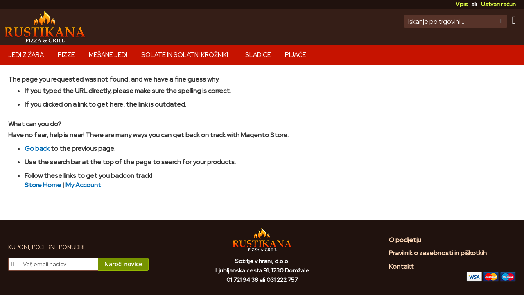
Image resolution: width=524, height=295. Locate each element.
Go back (37, 148)
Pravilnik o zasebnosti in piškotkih (438, 253)
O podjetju (405, 240)
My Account (83, 185)
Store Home (43, 185)
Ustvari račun (498, 4)
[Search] (501, 21)
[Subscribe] (123, 264)
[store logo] (45, 27)
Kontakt (401, 266)
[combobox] (455, 21)
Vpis (462, 4)
